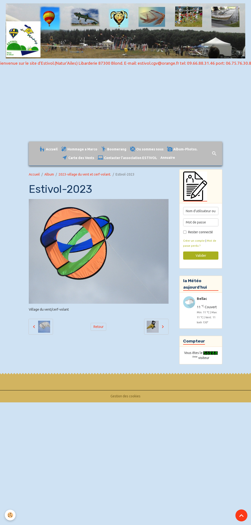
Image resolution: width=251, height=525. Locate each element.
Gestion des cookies (125, 396)
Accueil (48, 149)
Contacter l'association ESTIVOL (127, 157)
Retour (98, 327)
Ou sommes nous (146, 149)
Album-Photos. (182, 149)
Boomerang (113, 149)
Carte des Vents (78, 157)
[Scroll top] (241, 515)
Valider (201, 255)
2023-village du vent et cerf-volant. (84, 174)
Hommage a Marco (79, 149)
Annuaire (167, 158)
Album (49, 174)
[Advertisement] (125, 105)
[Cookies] (10, 515)
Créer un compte (194, 240)
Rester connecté (200, 232)
